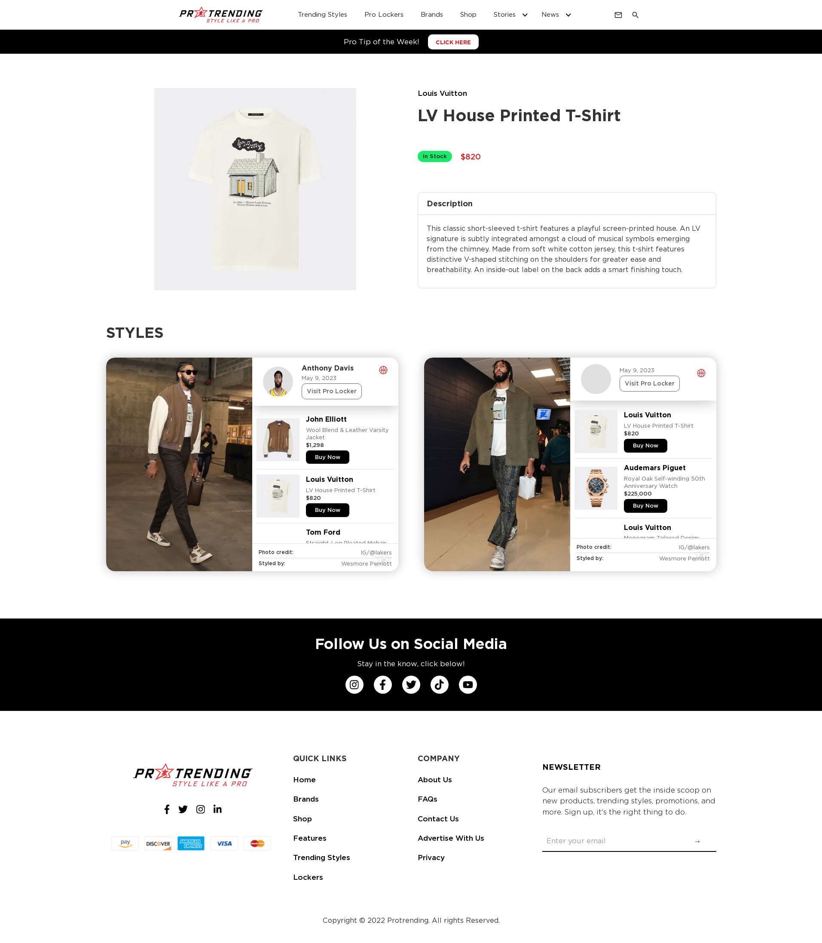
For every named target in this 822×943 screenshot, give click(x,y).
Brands (306, 799)
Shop (302, 818)
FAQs (427, 799)
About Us (435, 779)
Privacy (431, 857)
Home (304, 779)
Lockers (308, 877)
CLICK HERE (453, 42)
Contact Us (438, 818)
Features (310, 838)
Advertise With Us (451, 838)
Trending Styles (321, 857)
